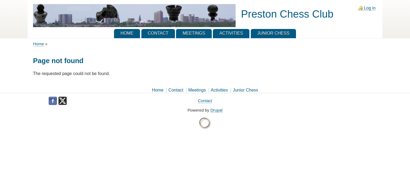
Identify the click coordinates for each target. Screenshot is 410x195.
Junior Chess (245, 90)
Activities (219, 90)
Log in (370, 8)
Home (38, 43)
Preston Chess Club (287, 14)
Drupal (216, 110)
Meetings (197, 90)
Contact (175, 90)
